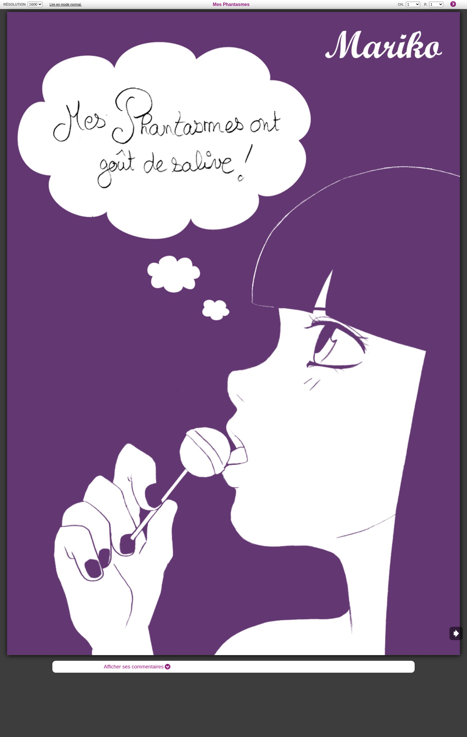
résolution (14, 5)
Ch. (401, 5)
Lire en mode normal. (66, 5)
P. (425, 5)
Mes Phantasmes (231, 4)
